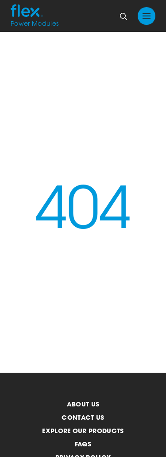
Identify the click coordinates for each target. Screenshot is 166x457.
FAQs (83, 444)
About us (83, 404)
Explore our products (83, 430)
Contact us (83, 417)
